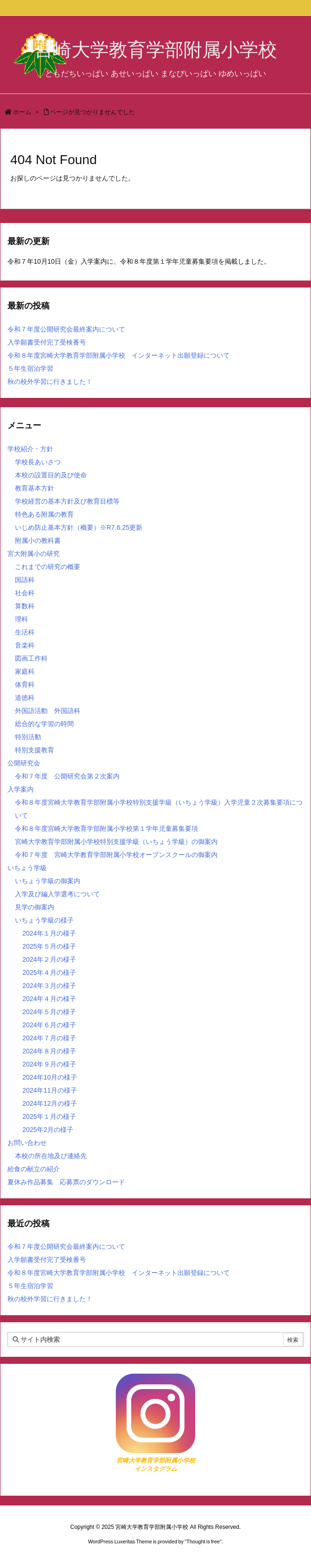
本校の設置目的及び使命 (51, 475)
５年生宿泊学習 (30, 368)
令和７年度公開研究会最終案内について (66, 329)
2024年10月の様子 (49, 1077)
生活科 (25, 632)
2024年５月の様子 (49, 1012)
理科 (21, 619)
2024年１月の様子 (49, 933)
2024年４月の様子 (49, 998)
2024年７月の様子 (49, 1038)
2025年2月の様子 (47, 1129)
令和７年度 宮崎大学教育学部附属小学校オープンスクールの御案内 (116, 854)
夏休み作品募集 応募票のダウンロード (66, 1182)
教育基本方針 (34, 488)
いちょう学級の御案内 (47, 881)
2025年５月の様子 (49, 946)
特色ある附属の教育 (44, 514)
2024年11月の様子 (49, 1090)
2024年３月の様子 (49, 985)
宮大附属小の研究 (33, 553)
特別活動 (28, 737)
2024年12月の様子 (49, 1103)
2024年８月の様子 (49, 1051)
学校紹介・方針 (30, 449)
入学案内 (20, 789)
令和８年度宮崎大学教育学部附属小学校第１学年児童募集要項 (106, 828)
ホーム (22, 111)
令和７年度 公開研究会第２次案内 (67, 776)
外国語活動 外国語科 (47, 710)
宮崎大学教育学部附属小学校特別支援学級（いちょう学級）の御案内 (116, 841)
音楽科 (25, 645)
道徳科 (25, 697)
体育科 (25, 684)
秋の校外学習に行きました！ (49, 381)
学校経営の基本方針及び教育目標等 (67, 501)
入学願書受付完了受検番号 (46, 342)
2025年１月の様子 (49, 1116)
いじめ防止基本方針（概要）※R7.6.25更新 (78, 527)
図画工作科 (31, 658)
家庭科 (25, 671)
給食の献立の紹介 (33, 1169)
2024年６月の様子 (49, 1025)
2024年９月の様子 (49, 1064)
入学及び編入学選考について (57, 894)
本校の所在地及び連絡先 (51, 1156)
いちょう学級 (27, 868)
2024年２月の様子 (49, 959)
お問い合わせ (27, 1142)
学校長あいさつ (38, 462)
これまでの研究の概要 (47, 566)
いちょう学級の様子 (44, 920)
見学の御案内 (34, 907)
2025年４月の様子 (49, 972)
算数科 (25, 606)
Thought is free (202, 1541)
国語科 (25, 579)
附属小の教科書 (38, 540)
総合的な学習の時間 (44, 723)
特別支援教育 (34, 750)
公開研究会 (23, 763)
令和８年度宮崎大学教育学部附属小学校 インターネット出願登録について (118, 355)
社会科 (25, 593)
